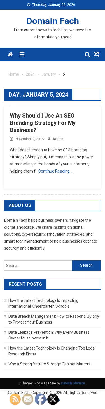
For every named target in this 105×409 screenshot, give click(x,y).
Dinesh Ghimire (73, 383)
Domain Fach (52, 21)
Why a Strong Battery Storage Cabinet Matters (49, 364)
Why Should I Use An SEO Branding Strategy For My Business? (43, 122)
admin (58, 139)
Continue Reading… (55, 171)
